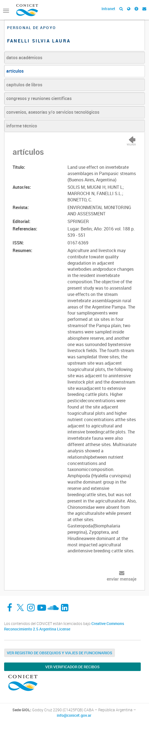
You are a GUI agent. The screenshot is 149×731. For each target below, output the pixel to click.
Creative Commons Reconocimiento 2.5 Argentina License (64, 626)
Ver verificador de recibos (72, 666)
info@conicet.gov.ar (74, 715)
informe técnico (21, 126)
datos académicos (24, 58)
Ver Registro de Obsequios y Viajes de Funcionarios (59, 652)
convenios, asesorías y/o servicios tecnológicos (52, 112)
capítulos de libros (24, 85)
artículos (15, 71)
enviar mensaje (121, 579)
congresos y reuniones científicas (39, 98)
